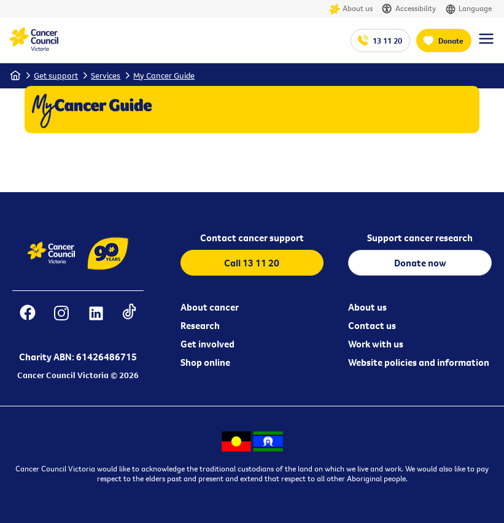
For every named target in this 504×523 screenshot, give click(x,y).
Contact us (372, 325)
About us (351, 9)
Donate (450, 40)
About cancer (209, 307)
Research (200, 325)
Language (468, 9)
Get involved (207, 344)
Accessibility (409, 9)
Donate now (420, 263)
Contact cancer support (252, 237)
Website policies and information (418, 362)
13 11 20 (387, 40)
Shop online (205, 362)
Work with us (375, 344)
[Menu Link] (486, 44)
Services (105, 75)
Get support (56, 75)
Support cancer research (420, 237)
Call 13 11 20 (251, 263)
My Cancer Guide (164, 75)
